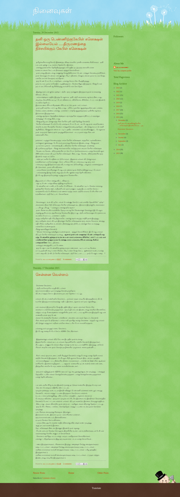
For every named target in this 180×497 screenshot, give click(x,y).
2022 (118, 91)
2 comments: (67, 464)
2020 (118, 99)
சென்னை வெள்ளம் (52, 274)
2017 (118, 110)
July (119, 145)
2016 (118, 114)
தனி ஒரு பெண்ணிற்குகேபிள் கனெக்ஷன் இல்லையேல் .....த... (131, 124)
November (122, 134)
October (121, 137)
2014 (118, 150)
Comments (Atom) (48, 478)
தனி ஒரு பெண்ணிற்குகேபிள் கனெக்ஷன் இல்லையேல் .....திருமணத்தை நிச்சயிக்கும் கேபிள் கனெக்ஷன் (69, 44)
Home (71, 473)
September (122, 141)
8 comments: (67, 259)
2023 (118, 88)
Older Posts (103, 473)
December (122, 120)
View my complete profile (122, 71)
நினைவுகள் (52, 11)
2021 (118, 95)
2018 (118, 106)
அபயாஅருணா (122, 67)
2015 (118, 117)
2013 (118, 153)
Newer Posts (39, 473)
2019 (118, 103)
